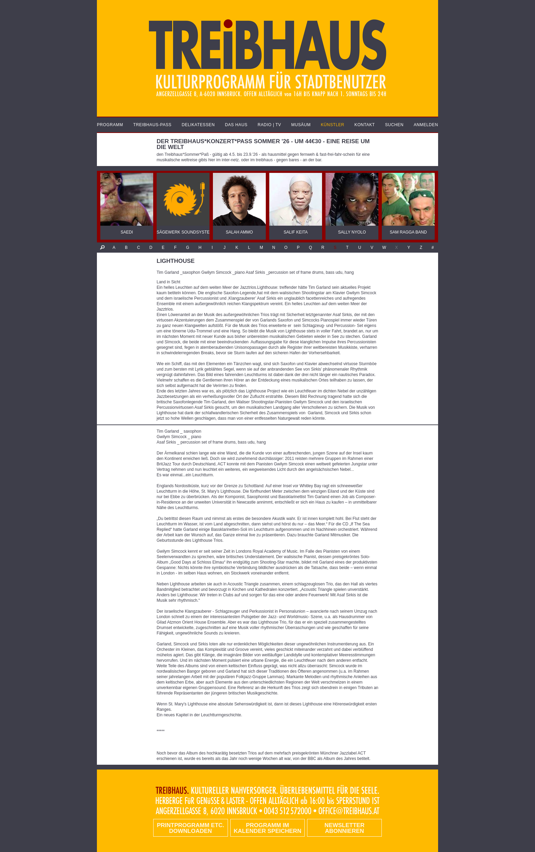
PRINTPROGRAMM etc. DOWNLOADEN (190, 828)
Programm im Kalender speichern (267, 828)
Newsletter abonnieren (344, 828)
